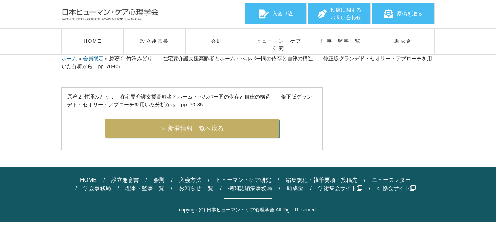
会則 (158, 180)
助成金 (295, 188)
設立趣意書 (125, 180)
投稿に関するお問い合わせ (339, 14)
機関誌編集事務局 (250, 188)
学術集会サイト (340, 188)
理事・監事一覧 (144, 188)
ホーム (69, 58)
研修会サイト (396, 188)
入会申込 (276, 13)
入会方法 (190, 180)
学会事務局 (97, 188)
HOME (88, 180)
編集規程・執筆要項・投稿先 (321, 180)
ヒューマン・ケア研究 (243, 180)
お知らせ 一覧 (196, 188)
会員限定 (93, 58)
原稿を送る (403, 13)
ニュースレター (391, 180)
